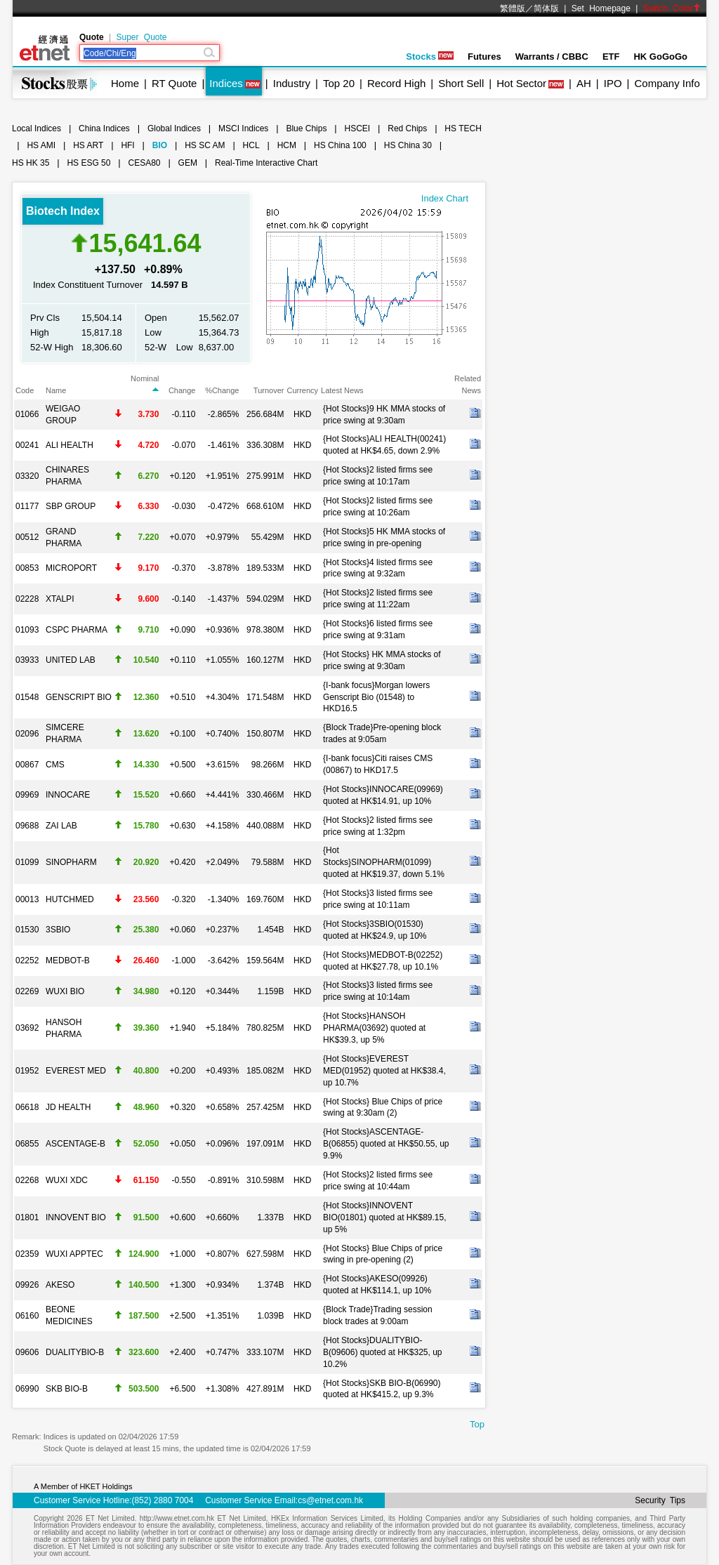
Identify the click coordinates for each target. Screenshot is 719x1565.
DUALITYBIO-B (75, 1352)
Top (477, 1424)
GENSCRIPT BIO (79, 697)
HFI (127, 145)
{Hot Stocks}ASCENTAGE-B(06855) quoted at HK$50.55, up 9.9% (386, 1144)
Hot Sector (521, 83)
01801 (27, 1217)
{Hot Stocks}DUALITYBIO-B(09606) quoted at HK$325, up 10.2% (382, 1352)
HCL (251, 145)
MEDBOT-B (68, 960)
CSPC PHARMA (76, 630)
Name (56, 390)
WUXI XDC (67, 1180)
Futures (484, 56)
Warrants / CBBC (551, 56)
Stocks (430, 56)
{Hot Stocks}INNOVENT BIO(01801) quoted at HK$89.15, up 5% (384, 1217)
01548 (27, 697)
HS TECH (462, 128)
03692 (27, 1028)
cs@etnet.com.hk (330, 1500)
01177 (27, 506)
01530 (27, 930)
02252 (27, 960)
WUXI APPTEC (74, 1254)
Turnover (268, 390)
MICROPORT (71, 568)
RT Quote (174, 83)
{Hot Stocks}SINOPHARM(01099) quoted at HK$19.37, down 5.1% (383, 862)
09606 (27, 1352)
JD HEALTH (68, 1107)
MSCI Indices (243, 128)
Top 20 (339, 83)
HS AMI (41, 145)
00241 (27, 445)
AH (583, 83)
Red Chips (407, 128)
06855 (27, 1144)
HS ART (88, 145)
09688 (27, 826)
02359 (27, 1254)
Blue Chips (306, 128)
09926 (27, 1285)
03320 (27, 476)
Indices (226, 83)
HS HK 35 (30, 163)
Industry (291, 83)
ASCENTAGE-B (75, 1144)
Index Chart (444, 198)
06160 (27, 1316)
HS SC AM (205, 145)
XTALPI (60, 599)
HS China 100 (340, 145)
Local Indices (36, 128)
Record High (396, 83)
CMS (55, 765)
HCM (286, 145)
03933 (27, 660)
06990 (27, 1389)
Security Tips (660, 1500)
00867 (27, 765)
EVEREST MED (76, 1071)
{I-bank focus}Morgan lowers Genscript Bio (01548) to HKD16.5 (376, 697)
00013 (27, 899)
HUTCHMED (70, 899)
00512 (27, 537)
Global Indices (174, 128)
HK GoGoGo (660, 56)
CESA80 (144, 163)
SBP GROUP (70, 506)
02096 (27, 734)
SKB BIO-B (67, 1389)
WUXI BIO (65, 991)
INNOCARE (68, 795)
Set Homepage (601, 8)
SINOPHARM (71, 862)
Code (24, 390)
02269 (27, 991)
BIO (159, 145)
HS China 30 (408, 145)
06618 (27, 1107)
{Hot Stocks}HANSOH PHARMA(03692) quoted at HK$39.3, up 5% (374, 1028)
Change (182, 390)
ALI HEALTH (69, 445)
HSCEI (358, 128)
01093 (27, 630)
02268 (27, 1180)
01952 (27, 1071)
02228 (27, 599)
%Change (222, 390)
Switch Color (672, 8)
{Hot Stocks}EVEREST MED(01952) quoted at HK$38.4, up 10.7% (384, 1071)
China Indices (104, 128)
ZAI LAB (61, 826)
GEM (187, 163)
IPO (613, 83)
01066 (27, 414)
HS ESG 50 (88, 163)
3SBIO (58, 930)
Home (125, 83)
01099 (27, 862)
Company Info (666, 83)
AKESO (60, 1285)
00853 (27, 568)
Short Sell (461, 83)
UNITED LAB (70, 660)
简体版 (546, 8)
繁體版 (512, 8)
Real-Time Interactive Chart (266, 163)
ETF (611, 56)
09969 (27, 795)
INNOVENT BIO (76, 1217)
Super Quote (141, 37)
